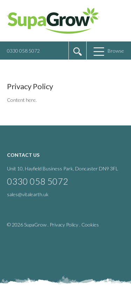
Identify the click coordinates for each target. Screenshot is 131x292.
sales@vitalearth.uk (28, 194)
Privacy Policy (64, 225)
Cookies (90, 225)
